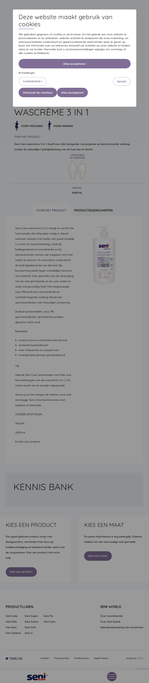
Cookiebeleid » (32, 81)
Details (121, 81)
